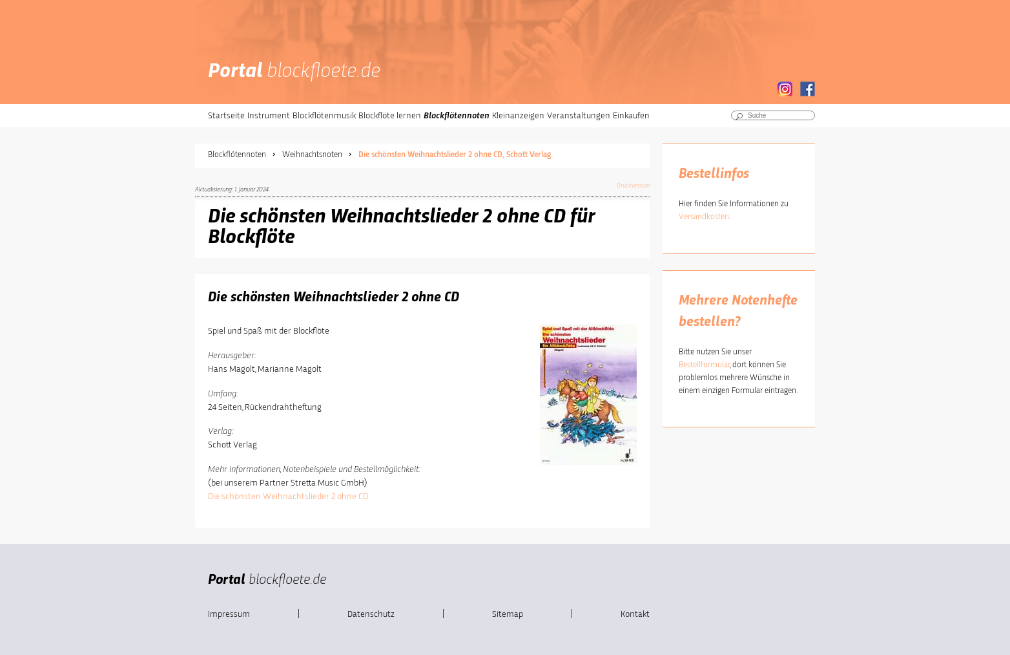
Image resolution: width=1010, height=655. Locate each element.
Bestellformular (704, 365)
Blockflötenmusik (324, 115)
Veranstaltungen (578, 115)
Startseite (226, 115)
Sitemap (507, 614)
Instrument (268, 115)
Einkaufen (631, 115)
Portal (294, 71)
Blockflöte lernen (389, 115)
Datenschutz (371, 614)
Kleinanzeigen (518, 115)
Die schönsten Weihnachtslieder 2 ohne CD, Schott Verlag (454, 155)
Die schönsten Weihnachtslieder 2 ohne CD (288, 496)
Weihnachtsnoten (312, 155)
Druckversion (633, 185)
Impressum (229, 614)
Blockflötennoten (457, 115)
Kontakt (635, 614)
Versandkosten (704, 217)
